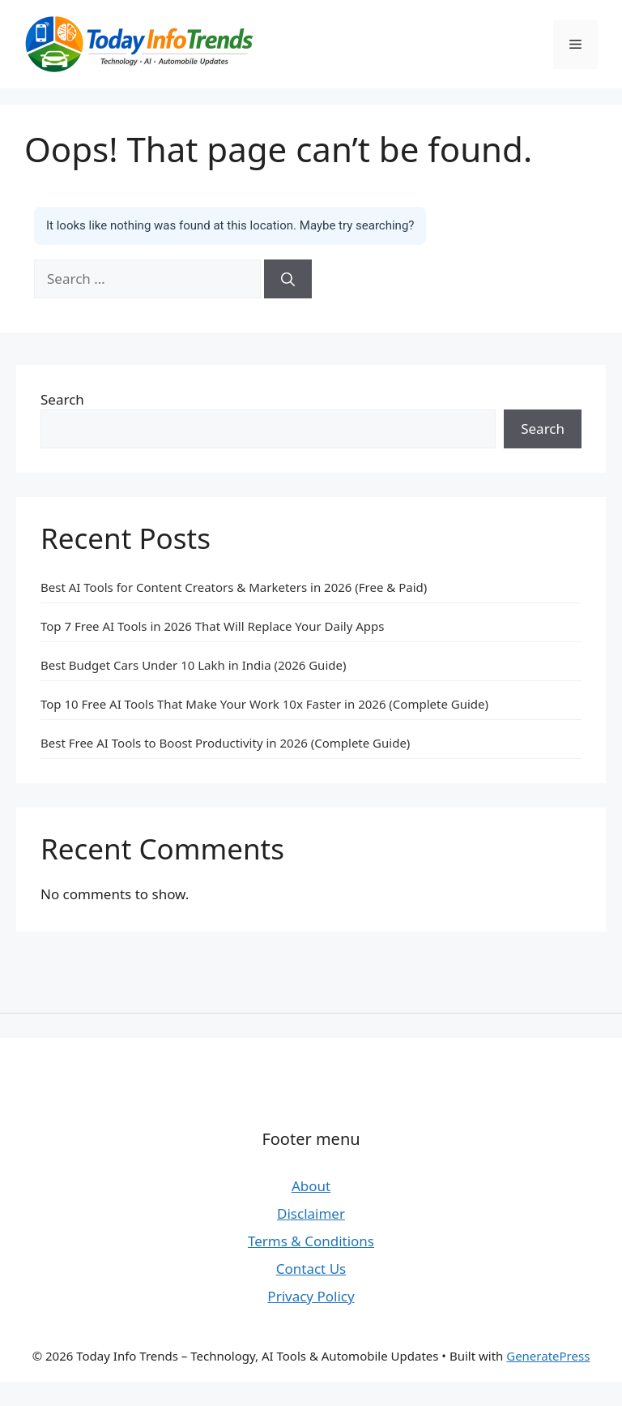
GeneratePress (548, 1356)
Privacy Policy (310, 1296)
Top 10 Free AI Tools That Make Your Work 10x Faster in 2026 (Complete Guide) (264, 704)
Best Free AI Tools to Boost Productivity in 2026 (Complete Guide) (225, 743)
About (311, 1186)
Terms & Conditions (311, 1241)
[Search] (288, 278)
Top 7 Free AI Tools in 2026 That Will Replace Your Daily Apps (212, 626)
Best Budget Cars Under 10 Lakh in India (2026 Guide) (193, 665)
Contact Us (311, 1268)
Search (62, 399)
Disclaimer (311, 1213)
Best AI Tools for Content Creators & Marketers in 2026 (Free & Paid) (233, 587)
